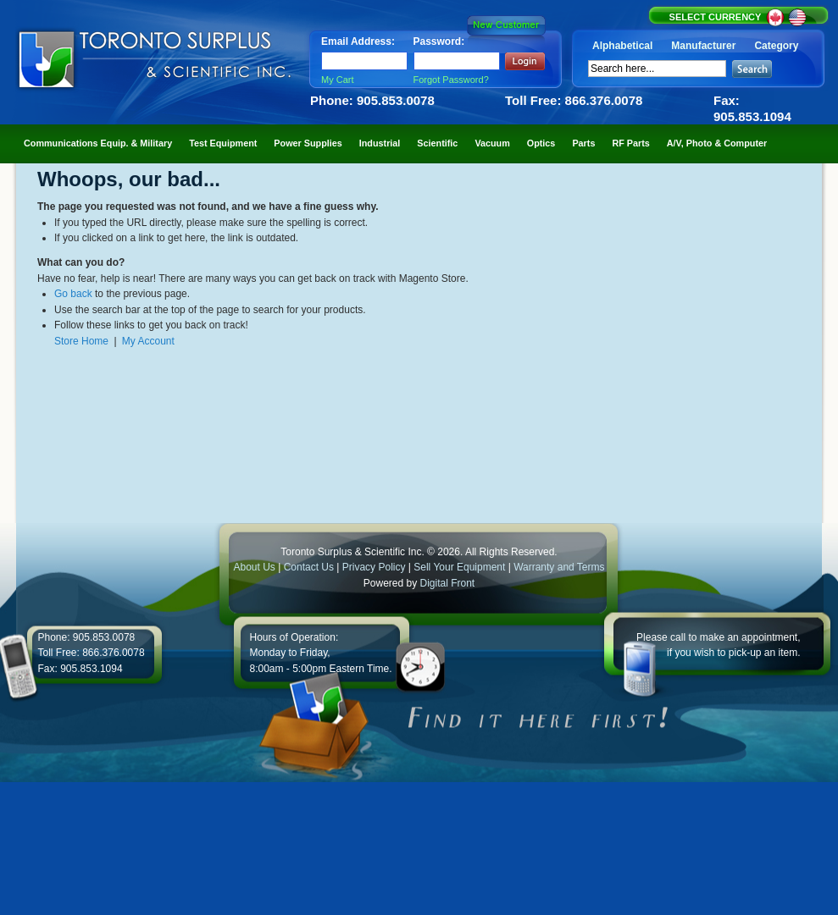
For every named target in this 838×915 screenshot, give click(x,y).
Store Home (81, 341)
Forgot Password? (451, 79)
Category (776, 46)
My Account (148, 341)
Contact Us (309, 567)
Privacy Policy (374, 567)
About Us (254, 567)
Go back (73, 294)
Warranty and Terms (558, 567)
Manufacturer (703, 46)
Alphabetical (622, 46)
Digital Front (447, 583)
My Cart (337, 79)
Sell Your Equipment (460, 567)
